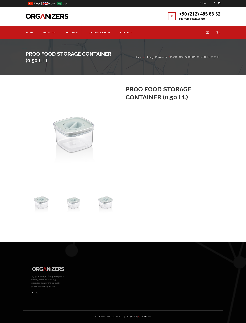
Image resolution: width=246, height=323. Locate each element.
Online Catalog (99, 32)
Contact (126, 32)
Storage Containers (156, 57)
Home (29, 32)
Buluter (147, 316)
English (49, 3)
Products (72, 32)
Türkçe (34, 3)
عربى (62, 3)
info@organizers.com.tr (192, 18)
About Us (49, 32)
